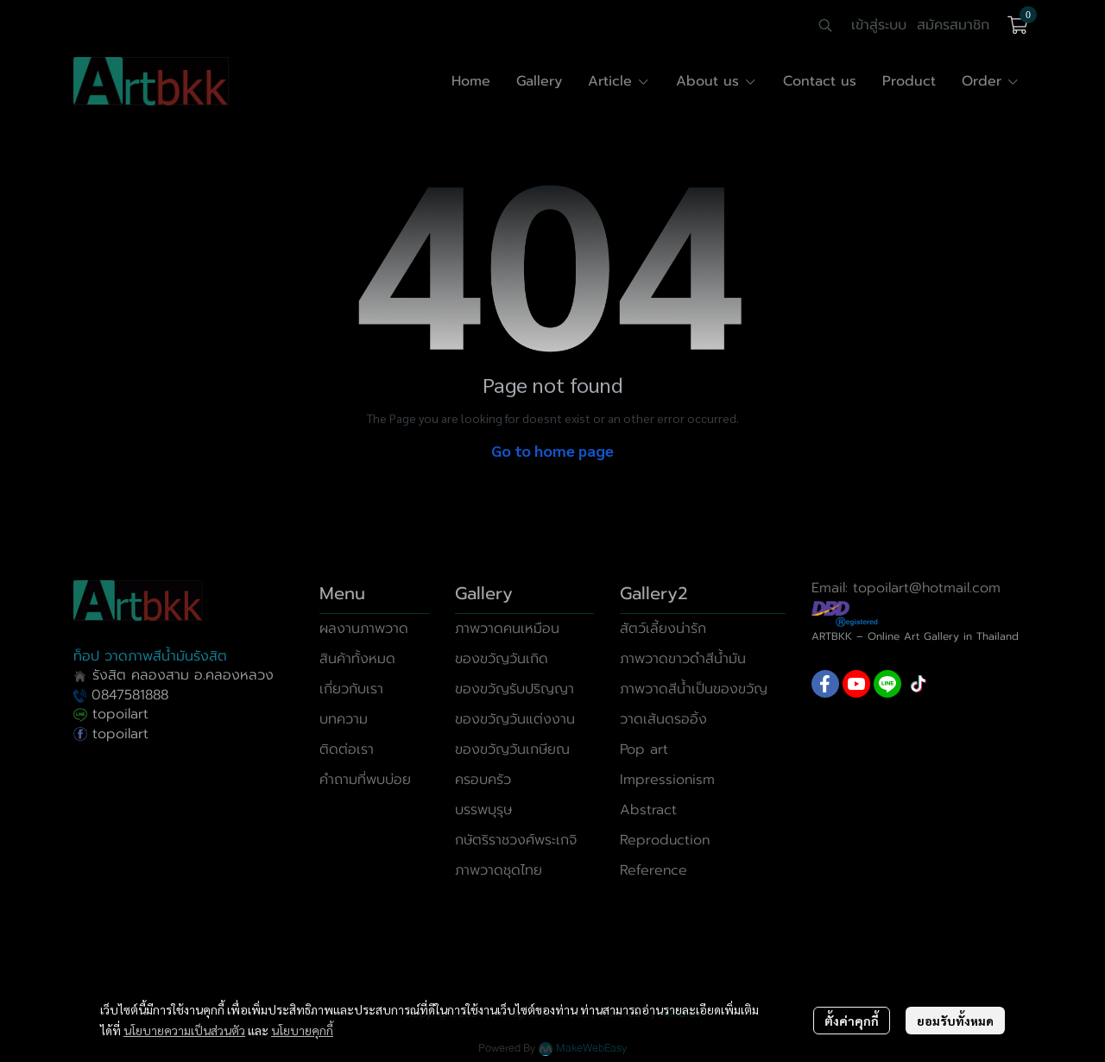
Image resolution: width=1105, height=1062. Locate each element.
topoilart (110, 714)
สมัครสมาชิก (953, 25)
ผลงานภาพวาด (363, 628)
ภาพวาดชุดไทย (498, 870)
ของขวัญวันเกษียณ (512, 749)
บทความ (343, 719)
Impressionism (667, 779)
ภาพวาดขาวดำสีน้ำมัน (683, 658)
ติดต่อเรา (346, 749)
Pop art (644, 749)
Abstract (648, 810)
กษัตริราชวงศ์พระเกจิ (516, 840)
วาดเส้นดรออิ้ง (663, 719)
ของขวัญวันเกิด (501, 658)
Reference (653, 870)
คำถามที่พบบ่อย (365, 779)
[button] (825, 25)
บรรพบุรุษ (483, 810)
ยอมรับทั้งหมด (955, 1020)
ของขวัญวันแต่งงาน (515, 719)
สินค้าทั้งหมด (357, 658)
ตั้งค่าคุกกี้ (851, 1020)
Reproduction (665, 840)
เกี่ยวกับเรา (351, 689)
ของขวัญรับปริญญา (514, 689)
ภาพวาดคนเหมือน (507, 628)
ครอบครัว (483, 779)
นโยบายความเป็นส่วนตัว (184, 1030)
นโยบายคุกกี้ (302, 1030)
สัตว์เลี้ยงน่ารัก (663, 628)
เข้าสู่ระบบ (878, 25)
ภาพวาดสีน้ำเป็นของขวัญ (693, 689)
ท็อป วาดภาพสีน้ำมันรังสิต (150, 656)
